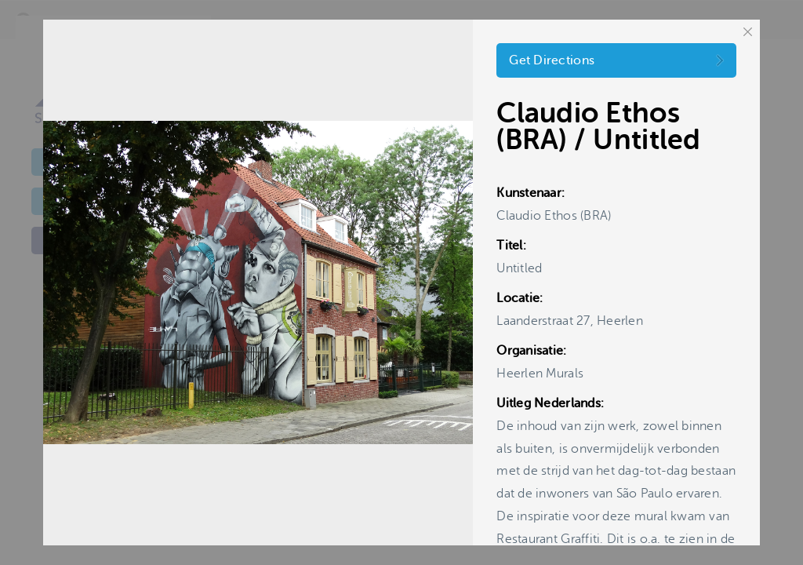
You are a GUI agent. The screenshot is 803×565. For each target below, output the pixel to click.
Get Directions (551, 60)
